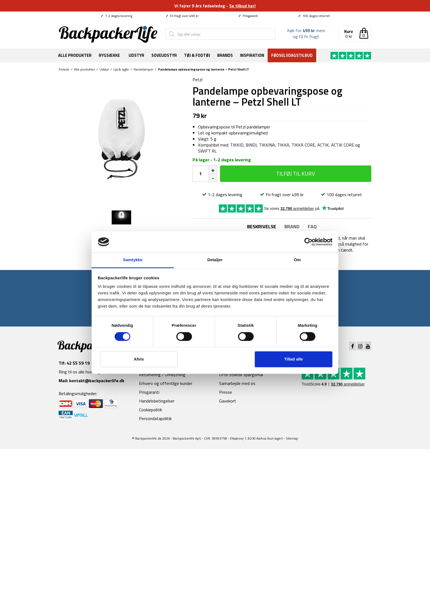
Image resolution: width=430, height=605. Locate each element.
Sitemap (292, 438)
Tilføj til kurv (295, 173)
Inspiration (252, 55)
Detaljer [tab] (215, 260)
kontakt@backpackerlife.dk (96, 380)
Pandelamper (143, 69)
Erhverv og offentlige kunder (165, 383)
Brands (225, 55)
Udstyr (136, 55)
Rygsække (109, 55)
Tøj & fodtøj (197, 55)
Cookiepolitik (150, 409)
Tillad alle (293, 359)
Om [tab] (297, 260)
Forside (64, 69)
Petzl (197, 80)
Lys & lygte (121, 69)
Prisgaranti (248, 15)
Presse (225, 392)
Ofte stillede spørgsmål (241, 374)
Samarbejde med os (237, 383)
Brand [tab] (291, 226)
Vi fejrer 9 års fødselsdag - (215, 5)
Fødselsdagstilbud (292, 55)
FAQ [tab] (312, 226)
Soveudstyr (164, 55)
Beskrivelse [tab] (261, 226)
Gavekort (227, 401)
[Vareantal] (201, 173)
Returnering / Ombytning (162, 374)
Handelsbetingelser (156, 401)
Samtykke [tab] (133, 260)
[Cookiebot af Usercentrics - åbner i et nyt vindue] (308, 242)
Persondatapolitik (155, 418)
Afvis (139, 359)
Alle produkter (75, 55)
